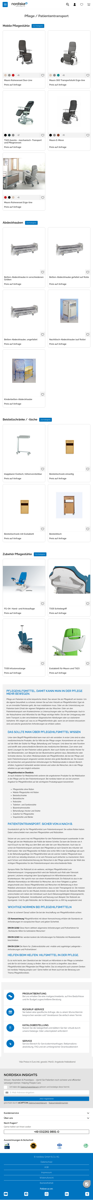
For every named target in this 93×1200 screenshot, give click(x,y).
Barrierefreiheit (46, 1183)
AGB (46, 1167)
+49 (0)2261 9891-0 (46, 1132)
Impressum (46, 1173)
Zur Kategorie (38, 26)
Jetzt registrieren (46, 1099)
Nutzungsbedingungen (58, 1103)
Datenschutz (46, 1162)
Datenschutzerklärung (30, 1087)
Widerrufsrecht (47, 1178)
